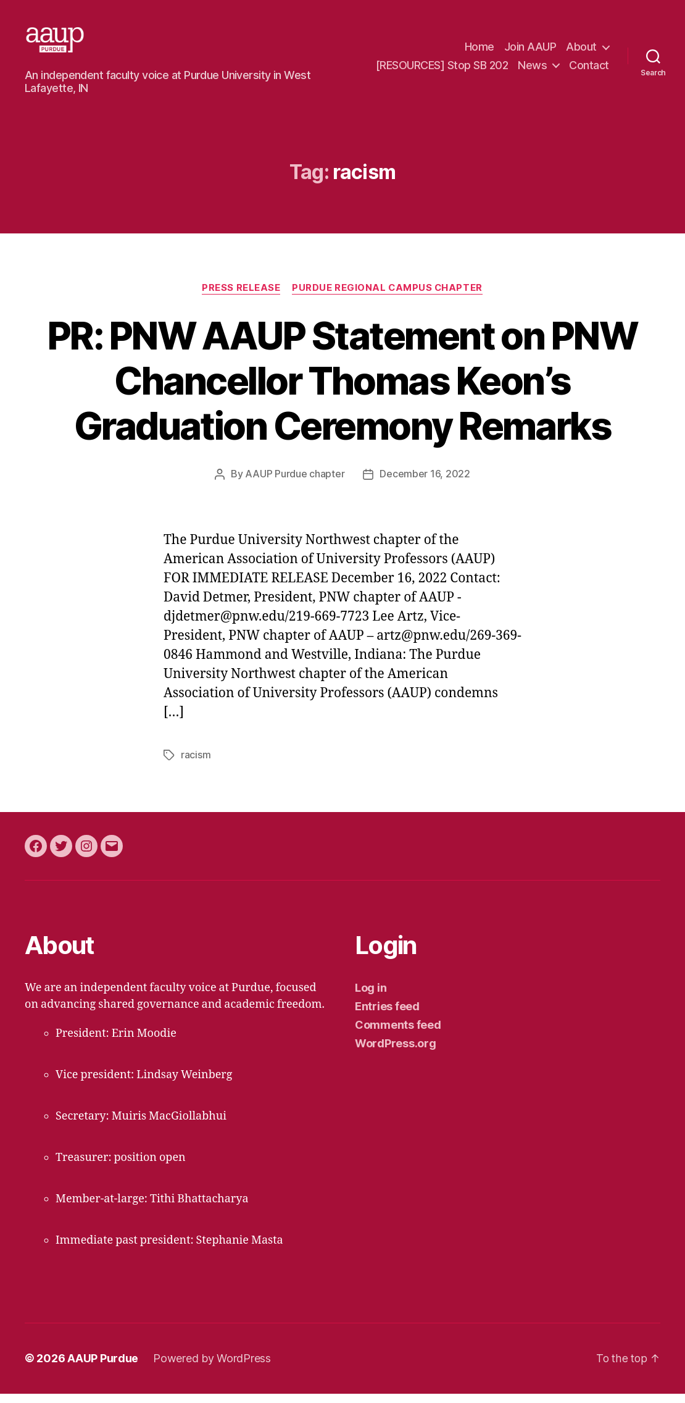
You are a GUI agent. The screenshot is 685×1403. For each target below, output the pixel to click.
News (532, 70)
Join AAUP (530, 51)
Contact (589, 70)
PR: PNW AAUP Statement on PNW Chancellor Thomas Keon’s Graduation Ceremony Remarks (342, 390)
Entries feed (387, 1016)
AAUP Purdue (102, 1368)
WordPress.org (395, 1053)
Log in (370, 997)
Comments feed (398, 1034)
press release (240, 298)
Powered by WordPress (212, 1368)
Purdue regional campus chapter (388, 298)
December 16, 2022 (425, 485)
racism (195, 765)
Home (479, 51)
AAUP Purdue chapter (294, 485)
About (581, 51)
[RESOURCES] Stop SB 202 (442, 70)
